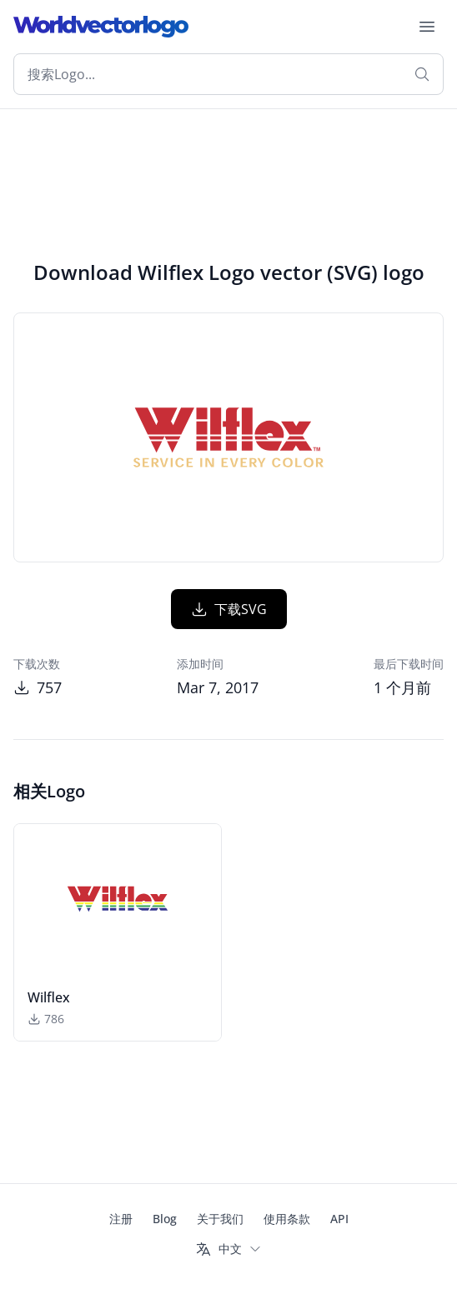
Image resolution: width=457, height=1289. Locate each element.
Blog (165, 1219)
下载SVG (229, 609)
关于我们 (220, 1219)
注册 (121, 1219)
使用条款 (287, 1219)
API (339, 1219)
